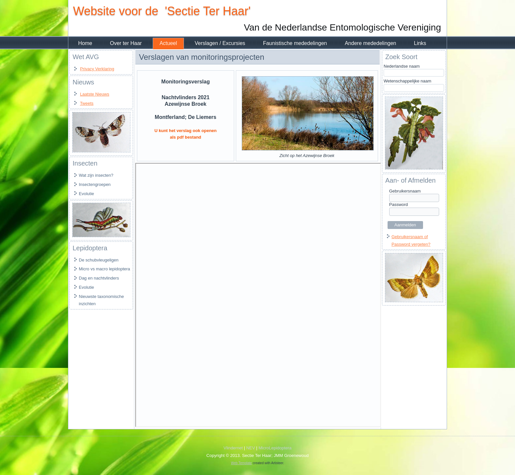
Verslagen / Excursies (220, 43)
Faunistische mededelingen (295, 43)
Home (85, 43)
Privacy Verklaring (97, 68)
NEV (250, 447)
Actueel (168, 43)
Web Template (241, 463)
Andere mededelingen (370, 43)
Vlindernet (233, 447)
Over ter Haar (126, 43)
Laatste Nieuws (94, 94)
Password (398, 204)
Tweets (86, 103)
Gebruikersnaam (405, 191)
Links (420, 43)
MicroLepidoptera (274, 447)
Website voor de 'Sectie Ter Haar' (162, 11)
